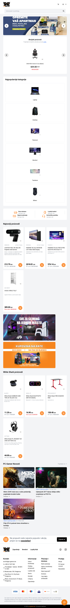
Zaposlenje (16, 549)
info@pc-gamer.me (9, 561)
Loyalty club (31, 571)
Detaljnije (7, 496)
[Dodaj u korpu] (20, 265)
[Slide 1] (33, 32)
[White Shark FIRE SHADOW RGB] (57, 384)
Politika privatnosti (31, 567)
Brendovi (25, 549)
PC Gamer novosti (61, 565)
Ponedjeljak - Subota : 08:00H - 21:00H (13, 568)
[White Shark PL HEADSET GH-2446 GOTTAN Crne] (13, 427)
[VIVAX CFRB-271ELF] (13, 278)
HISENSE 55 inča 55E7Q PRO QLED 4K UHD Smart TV (56, 248)
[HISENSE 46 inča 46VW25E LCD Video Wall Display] (35, 235)
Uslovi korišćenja (31, 562)
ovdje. (44, 42)
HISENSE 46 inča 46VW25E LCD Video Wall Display (34, 248)
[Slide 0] (31, 32)
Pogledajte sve (62, 464)
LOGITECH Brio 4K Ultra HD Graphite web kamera (12, 248)
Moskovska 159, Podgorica (12, 571)
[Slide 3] (36, 32)
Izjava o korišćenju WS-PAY (46, 567)
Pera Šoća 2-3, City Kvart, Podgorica (11, 575)
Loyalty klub (34, 549)
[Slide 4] (38, 32)
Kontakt (30, 576)
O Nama (30, 579)
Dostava (43, 574)
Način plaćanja (45, 564)
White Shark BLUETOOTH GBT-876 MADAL (33, 397)
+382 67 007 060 (9, 564)
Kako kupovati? (45, 571)
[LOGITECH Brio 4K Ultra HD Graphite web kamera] (13, 235)
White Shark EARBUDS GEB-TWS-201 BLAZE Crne (12, 397)
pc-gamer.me (31, 606)
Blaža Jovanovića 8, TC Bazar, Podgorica (12, 580)
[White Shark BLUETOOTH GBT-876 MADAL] (35, 384)
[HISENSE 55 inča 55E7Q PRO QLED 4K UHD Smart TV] (57, 235)
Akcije (60, 561)
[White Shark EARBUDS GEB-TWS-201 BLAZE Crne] (13, 384)
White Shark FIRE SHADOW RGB (56, 397)
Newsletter (61, 569)
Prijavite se (62, 539)
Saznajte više (21, 213)
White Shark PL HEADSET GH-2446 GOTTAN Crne (13, 440)
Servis (29, 573)
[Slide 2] (35, 32)
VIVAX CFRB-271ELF (10, 290)
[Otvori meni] (66, 4)
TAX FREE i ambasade (44, 577)
